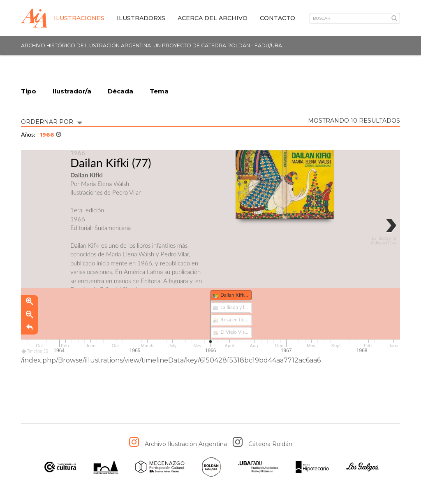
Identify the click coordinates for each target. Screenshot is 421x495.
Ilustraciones (79, 18)
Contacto (277, 18)
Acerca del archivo (213, 18)
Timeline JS (35, 351)
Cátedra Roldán (270, 444)
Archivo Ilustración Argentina (186, 444)
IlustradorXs (141, 18)
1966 (50, 134)
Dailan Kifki (99, 163)
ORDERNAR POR (51, 121)
